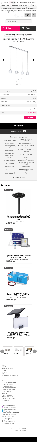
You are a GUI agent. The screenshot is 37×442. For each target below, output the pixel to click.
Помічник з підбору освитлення (10, 412)
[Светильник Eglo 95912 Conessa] (18, 60)
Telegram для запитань (10, 411)
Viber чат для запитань (9, 407)
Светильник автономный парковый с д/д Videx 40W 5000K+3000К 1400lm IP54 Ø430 (18, 218)
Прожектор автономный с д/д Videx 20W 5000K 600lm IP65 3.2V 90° (19, 256)
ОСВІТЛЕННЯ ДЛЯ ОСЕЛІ (15, 34)
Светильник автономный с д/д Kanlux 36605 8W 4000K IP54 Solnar (18, 333)
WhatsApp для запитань (9, 409)
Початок (6, 34)
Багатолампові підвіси (10, 36)
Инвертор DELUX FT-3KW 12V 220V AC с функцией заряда (18, 295)
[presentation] (3, 60)
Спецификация (18, 126)
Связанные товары (18, 131)
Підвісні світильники (27, 34)
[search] (29, 21)
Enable (34, 15)
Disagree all (28, 15)
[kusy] (5, 117)
